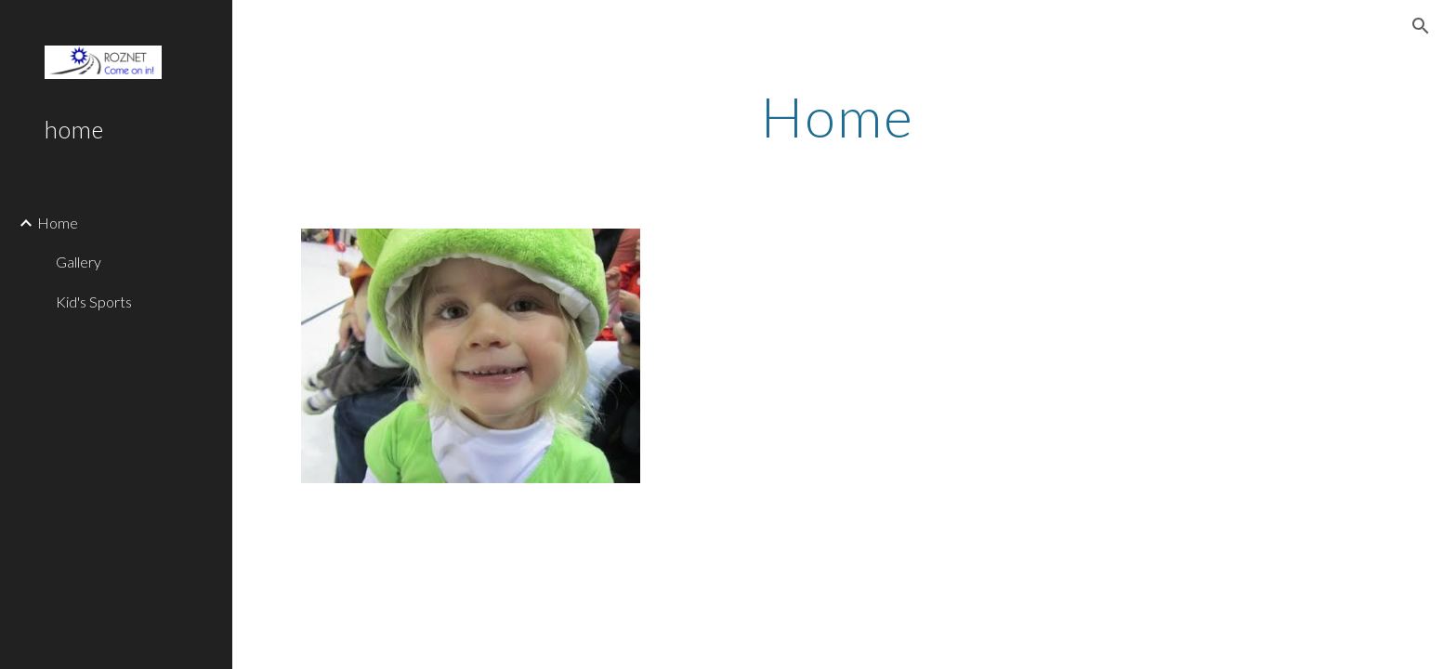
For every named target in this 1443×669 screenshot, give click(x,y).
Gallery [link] (78, 261)
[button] (1420, 26)
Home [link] (57, 222)
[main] (838, 116)
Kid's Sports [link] (94, 301)
